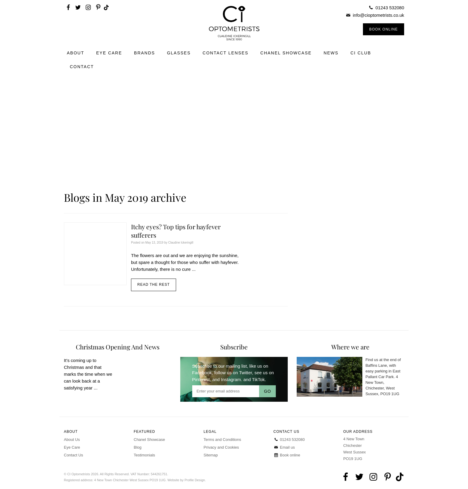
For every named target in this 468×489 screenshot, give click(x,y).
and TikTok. (254, 379)
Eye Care (109, 53)
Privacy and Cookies (221, 447)
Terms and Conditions (222, 439)
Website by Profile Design (186, 480)
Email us (284, 447)
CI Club (360, 53)
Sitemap (211, 455)
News (331, 53)
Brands (144, 53)
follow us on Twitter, (233, 372)
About (75, 53)
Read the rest (153, 284)
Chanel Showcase (286, 53)
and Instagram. (227, 379)
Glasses (178, 53)
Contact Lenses (226, 53)
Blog (137, 447)
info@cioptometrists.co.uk (378, 15)
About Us (72, 439)
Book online (286, 455)
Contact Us (73, 455)
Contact (82, 66)
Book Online (383, 29)
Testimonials (144, 455)
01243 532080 (389, 7)
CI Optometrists (234, 23)
